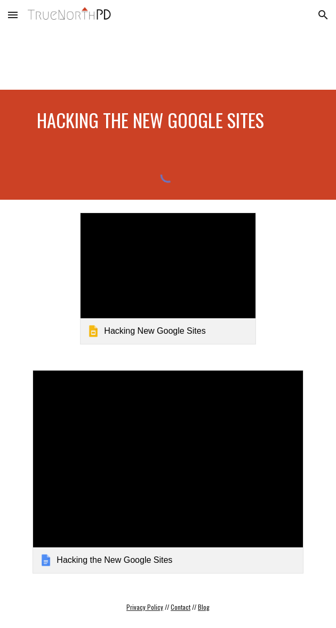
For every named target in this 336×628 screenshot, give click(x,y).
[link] (167, 278)
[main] (168, 120)
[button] (13, 14)
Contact (180, 606)
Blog (204, 606)
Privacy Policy (144, 606)
